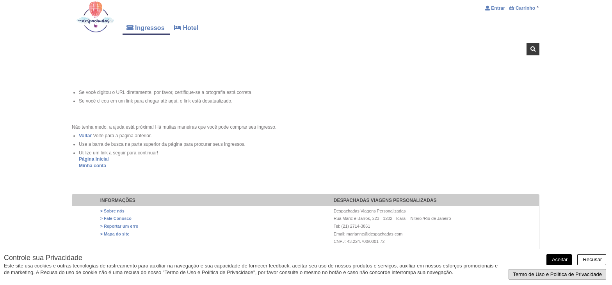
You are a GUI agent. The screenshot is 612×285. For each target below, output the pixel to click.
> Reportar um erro (119, 226)
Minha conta (92, 165)
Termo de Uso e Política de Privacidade (557, 274)
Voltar (85, 135)
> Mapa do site (115, 234)
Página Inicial (94, 159)
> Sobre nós (112, 211)
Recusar (592, 259)
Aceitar (559, 259)
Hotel (186, 28)
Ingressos (146, 28)
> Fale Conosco (116, 218)
